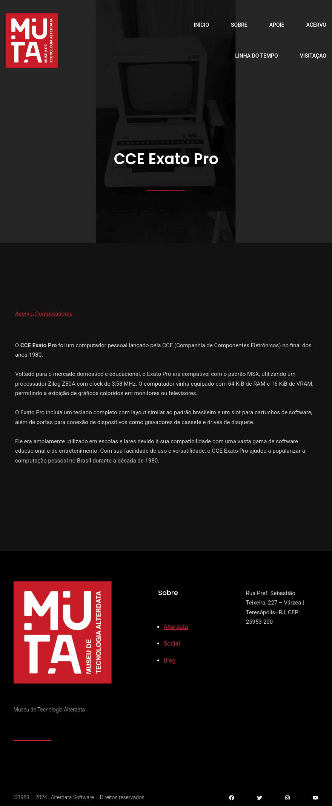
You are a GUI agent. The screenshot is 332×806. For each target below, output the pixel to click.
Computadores (53, 313)
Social (172, 643)
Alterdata (176, 626)
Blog (170, 660)
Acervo (24, 313)
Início (201, 25)
